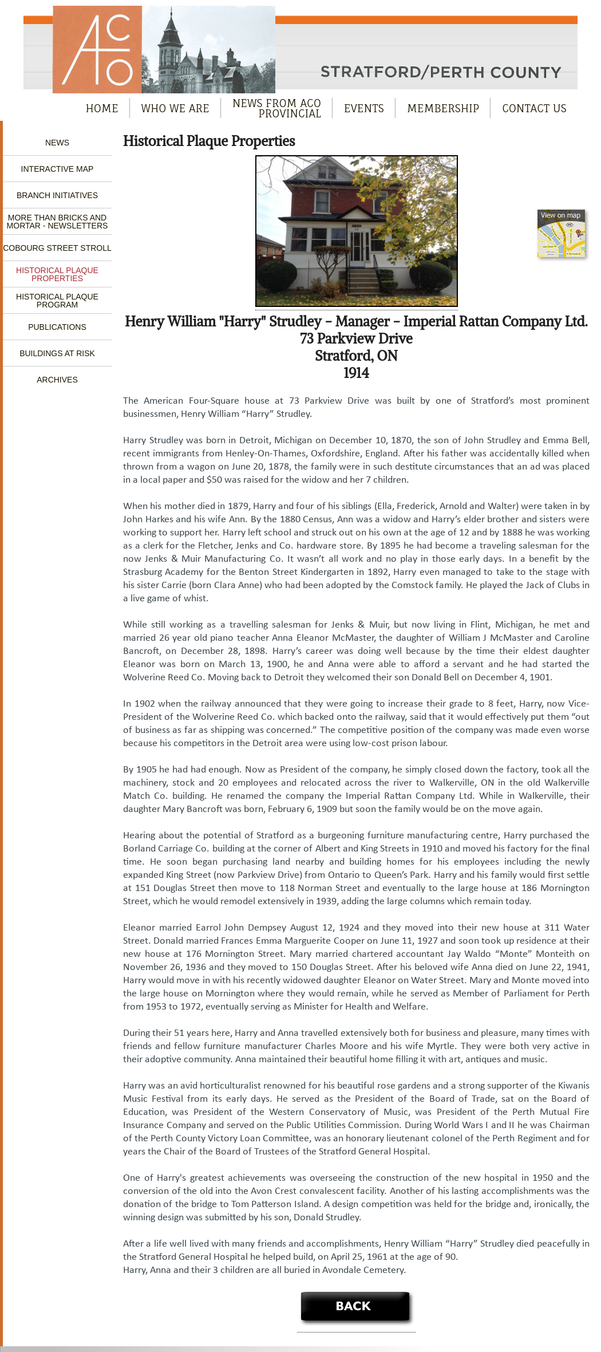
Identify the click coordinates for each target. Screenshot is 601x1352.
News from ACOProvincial (276, 108)
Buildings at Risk (57, 353)
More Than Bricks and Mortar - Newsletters (57, 221)
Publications (57, 327)
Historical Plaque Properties (57, 274)
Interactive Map (57, 169)
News (57, 142)
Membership (443, 108)
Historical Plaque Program (57, 300)
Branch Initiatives (57, 195)
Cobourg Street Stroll (57, 248)
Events (364, 108)
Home (102, 108)
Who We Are (175, 108)
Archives (57, 379)
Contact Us (534, 108)
